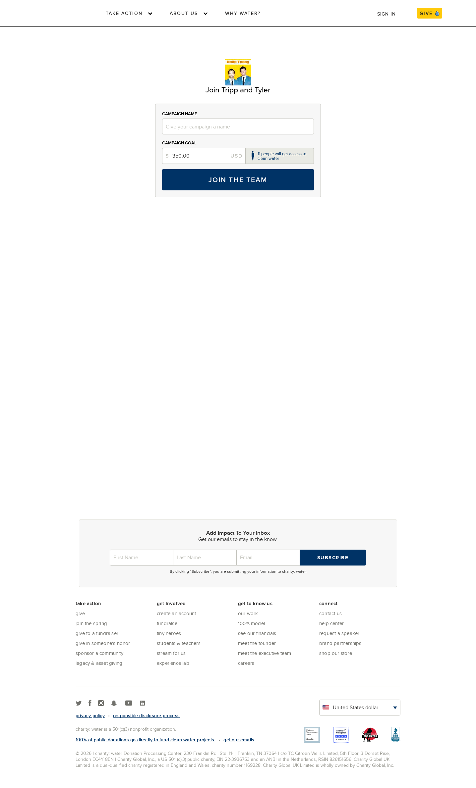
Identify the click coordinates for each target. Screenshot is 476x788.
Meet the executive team (264, 653)
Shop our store (335, 653)
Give (80, 613)
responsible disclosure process (146, 715)
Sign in (386, 14)
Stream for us (171, 653)
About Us (184, 13)
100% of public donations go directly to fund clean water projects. (145, 739)
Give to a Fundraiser (97, 633)
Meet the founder (257, 643)
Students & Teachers (179, 643)
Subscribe (333, 557)
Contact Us (330, 613)
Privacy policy (90, 715)
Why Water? (243, 13)
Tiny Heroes (169, 633)
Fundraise (167, 623)
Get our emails (238, 739)
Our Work (248, 613)
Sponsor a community (99, 653)
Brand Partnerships (340, 643)
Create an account (176, 613)
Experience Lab (173, 663)
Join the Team (238, 179)
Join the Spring (91, 623)
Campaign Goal (179, 143)
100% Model (251, 623)
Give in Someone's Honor (103, 643)
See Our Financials (257, 633)
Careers (246, 663)
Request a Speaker (339, 633)
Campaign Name (179, 114)
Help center (331, 623)
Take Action (124, 13)
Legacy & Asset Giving (99, 663)
